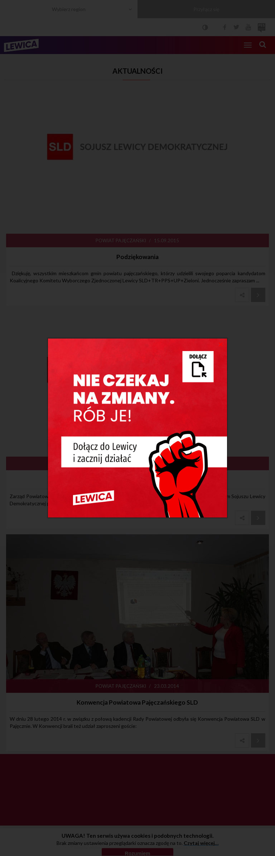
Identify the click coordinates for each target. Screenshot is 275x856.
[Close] (220, 344)
